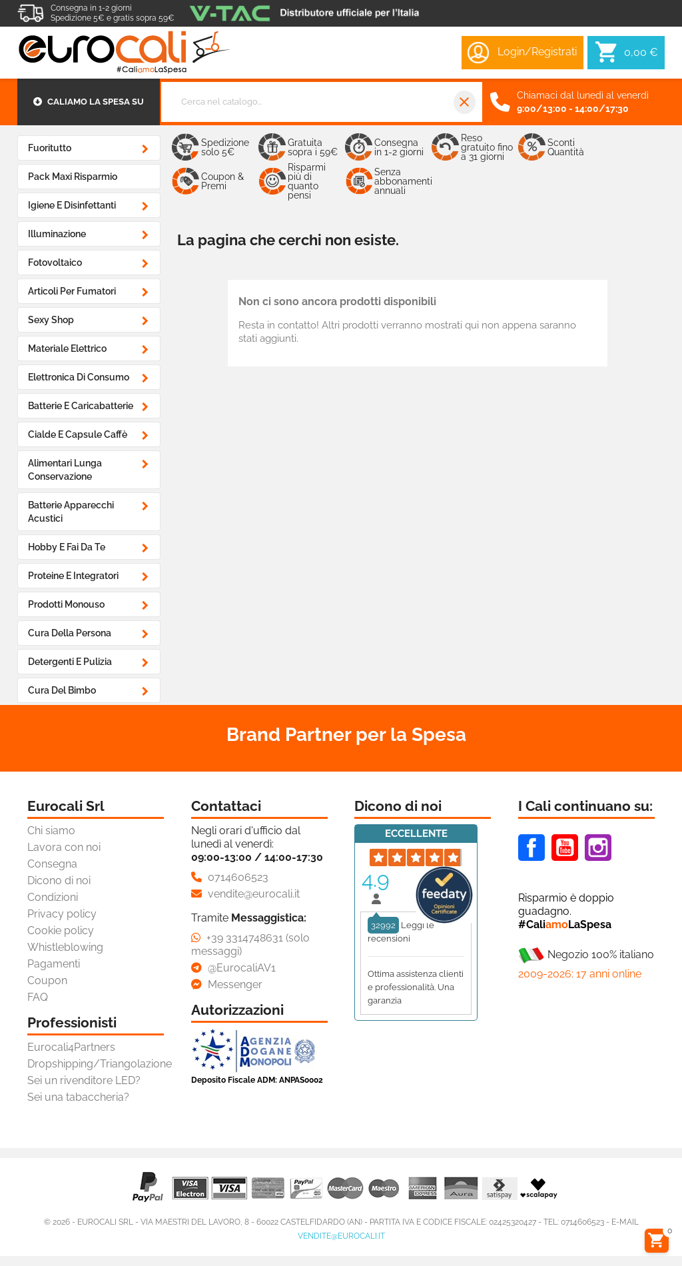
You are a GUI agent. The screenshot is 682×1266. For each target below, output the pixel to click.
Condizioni (52, 897)
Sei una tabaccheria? (78, 1097)
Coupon (47, 980)
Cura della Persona (69, 633)
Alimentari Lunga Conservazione (65, 470)
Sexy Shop (51, 320)
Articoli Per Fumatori (72, 291)
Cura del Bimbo (62, 690)
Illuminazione (57, 234)
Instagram (598, 847)
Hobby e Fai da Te (66, 547)
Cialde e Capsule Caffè (77, 434)
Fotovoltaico (55, 262)
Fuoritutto (49, 148)
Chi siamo (51, 830)
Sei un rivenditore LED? (84, 1080)
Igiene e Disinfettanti (72, 205)
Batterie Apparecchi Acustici (71, 512)
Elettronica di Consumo (78, 377)
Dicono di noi (59, 880)
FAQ (37, 997)
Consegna (52, 864)
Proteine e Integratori (73, 575)
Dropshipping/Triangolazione (99, 1063)
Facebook (531, 847)
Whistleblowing (65, 947)
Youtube (564, 847)
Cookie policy (60, 930)
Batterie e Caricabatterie (80, 405)
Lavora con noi (64, 847)
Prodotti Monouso (66, 604)
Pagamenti (53, 963)
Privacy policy (62, 914)
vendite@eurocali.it (341, 1236)
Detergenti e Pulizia (70, 661)
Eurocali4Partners (71, 1047)
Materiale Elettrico (67, 348)
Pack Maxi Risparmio (72, 176)
